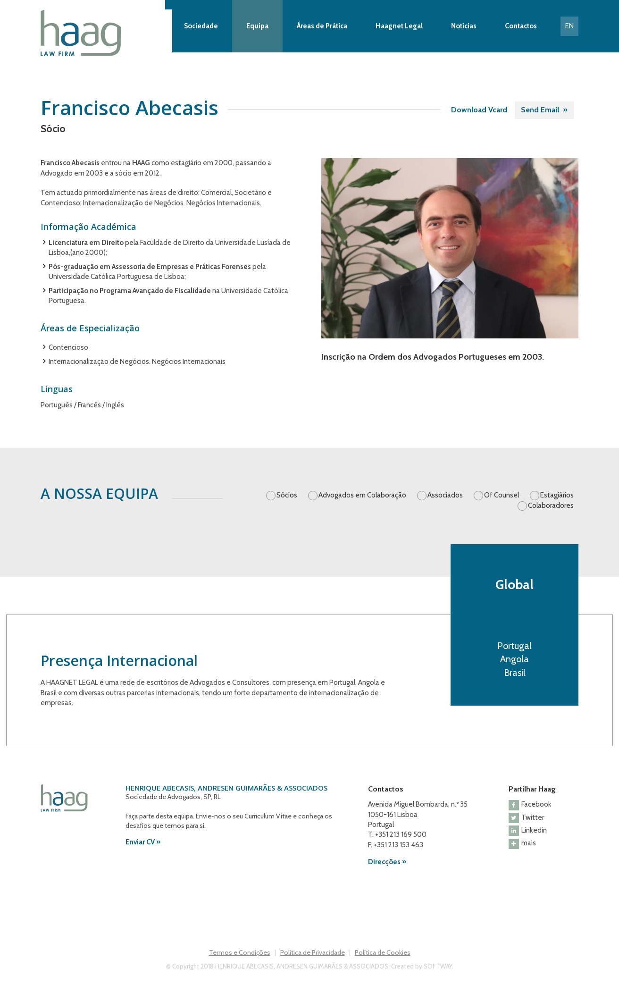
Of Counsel (501, 495)
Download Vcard (479, 109)
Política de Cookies (382, 952)
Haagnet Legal (399, 26)
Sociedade (201, 26)
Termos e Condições (239, 952)
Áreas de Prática (322, 26)
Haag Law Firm (106, 33)
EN (569, 26)
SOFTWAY (438, 966)
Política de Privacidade (312, 952)
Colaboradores (551, 505)
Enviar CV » (142, 842)
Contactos (521, 26)
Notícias (464, 26)
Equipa (257, 26)
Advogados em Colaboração (362, 495)
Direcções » (387, 862)
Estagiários (557, 495)
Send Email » (544, 109)
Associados (445, 495)
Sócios (286, 495)
